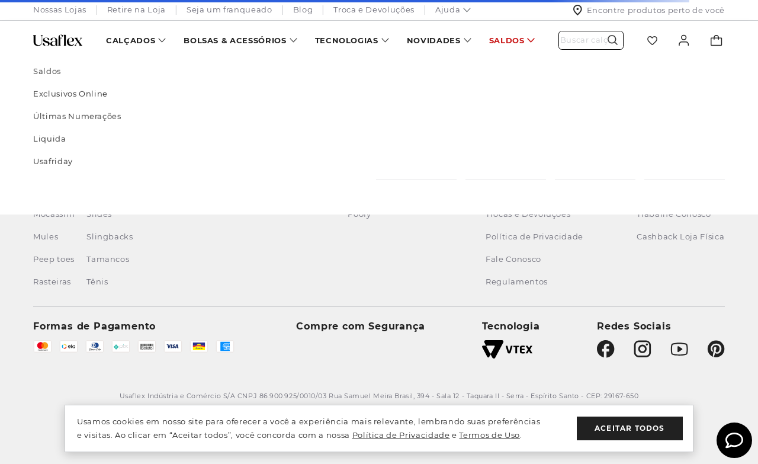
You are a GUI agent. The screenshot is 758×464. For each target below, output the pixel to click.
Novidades (434, 40)
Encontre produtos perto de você (649, 10)
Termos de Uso (489, 435)
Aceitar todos (630, 428)
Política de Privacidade (401, 435)
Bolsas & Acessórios (235, 40)
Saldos (507, 40)
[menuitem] (136, 40)
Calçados (130, 40)
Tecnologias (346, 40)
